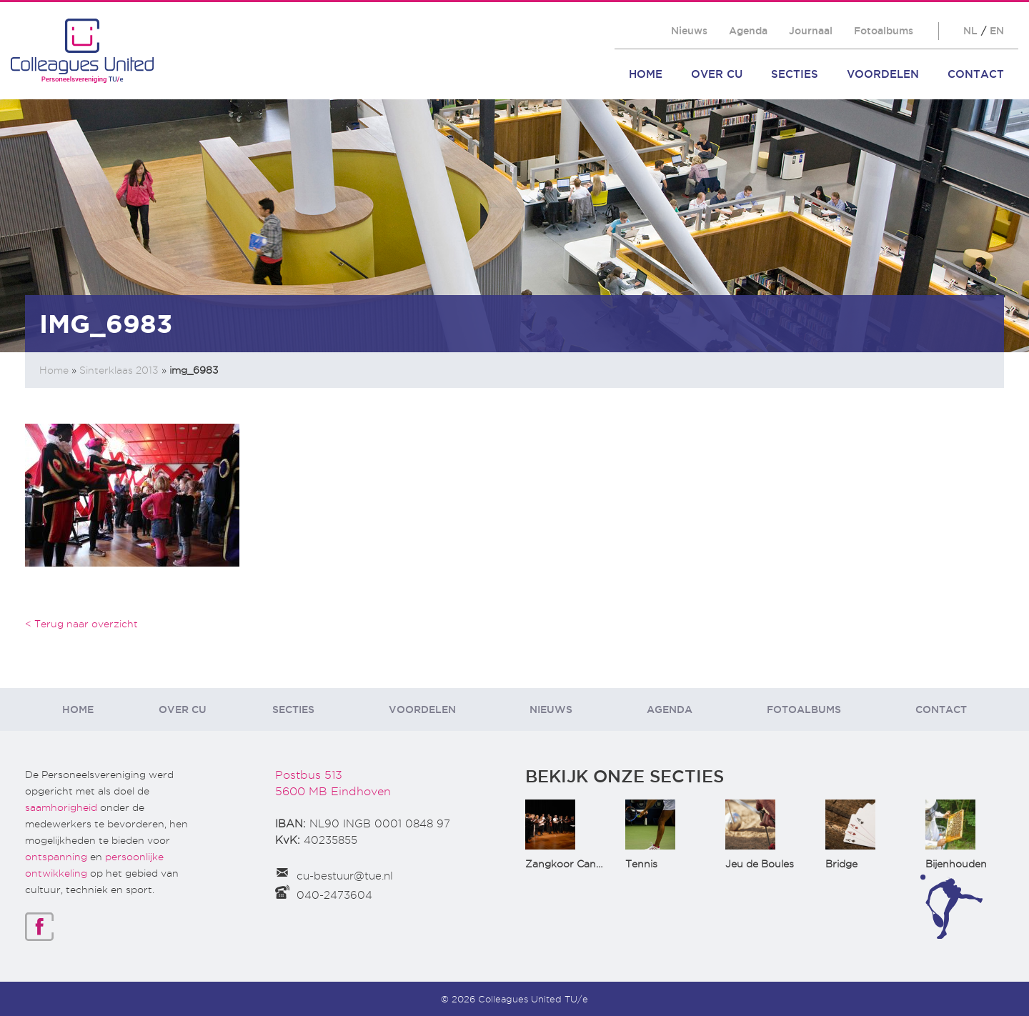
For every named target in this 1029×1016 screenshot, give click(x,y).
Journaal (810, 30)
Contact (976, 74)
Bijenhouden (956, 864)
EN (997, 30)
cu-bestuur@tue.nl (345, 876)
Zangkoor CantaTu (572, 864)
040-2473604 (334, 895)
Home (645, 74)
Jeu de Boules (759, 864)
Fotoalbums (883, 30)
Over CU (716, 74)
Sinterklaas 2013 (119, 370)
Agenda (748, 30)
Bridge (841, 864)
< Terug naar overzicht (81, 623)
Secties (794, 74)
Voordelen (883, 74)
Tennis (641, 864)
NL (970, 30)
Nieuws (689, 30)
